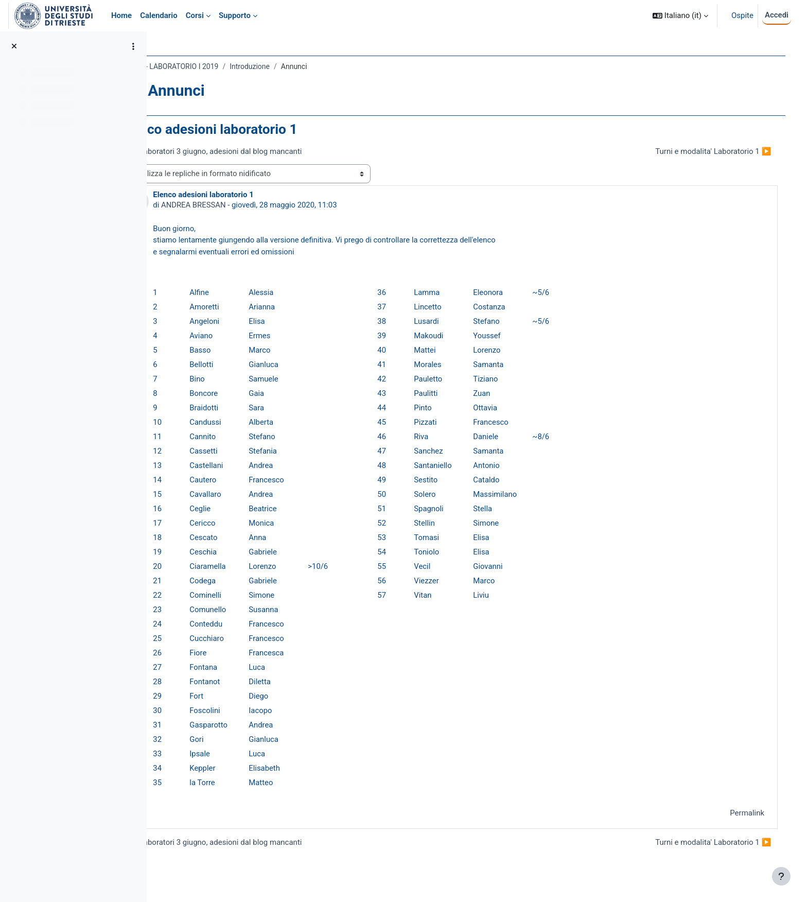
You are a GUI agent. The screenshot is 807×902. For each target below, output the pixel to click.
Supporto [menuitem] (235, 15)
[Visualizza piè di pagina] (781, 876)
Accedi (776, 15)
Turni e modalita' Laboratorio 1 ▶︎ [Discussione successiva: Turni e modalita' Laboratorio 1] (706, 151)
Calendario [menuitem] (159, 15)
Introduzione (295, 66)
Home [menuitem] (121, 15)
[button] (680, 15)
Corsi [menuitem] (195, 15)
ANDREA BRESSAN (239, 205)
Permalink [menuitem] (740, 813)
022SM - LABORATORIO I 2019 (215, 66)
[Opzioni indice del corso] (133, 46)
